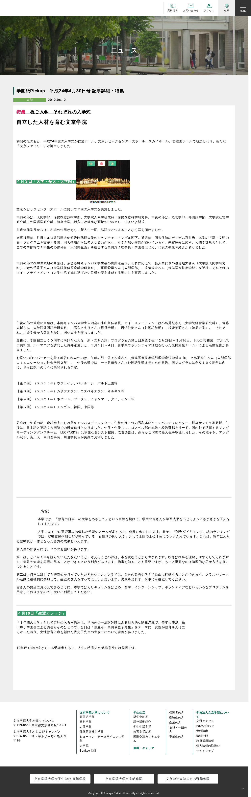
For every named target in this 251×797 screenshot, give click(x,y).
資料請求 (202, 730)
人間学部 (86, 726)
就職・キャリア (143, 748)
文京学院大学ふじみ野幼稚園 (188, 779)
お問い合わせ (205, 725)
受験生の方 (176, 717)
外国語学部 (87, 716)
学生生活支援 (142, 726)
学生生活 (139, 712)
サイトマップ (205, 750)
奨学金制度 (140, 716)
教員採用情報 (205, 740)
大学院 (84, 745)
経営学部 (86, 721)
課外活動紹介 (142, 721)
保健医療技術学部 (92, 731)
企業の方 (175, 722)
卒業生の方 (176, 736)
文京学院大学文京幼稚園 (123, 779)
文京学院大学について (95, 712)
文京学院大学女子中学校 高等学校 (60, 779)
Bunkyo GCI (88, 750)
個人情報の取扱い (208, 745)
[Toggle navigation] (243, 8)
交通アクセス (205, 720)
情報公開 (202, 735)
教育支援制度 (142, 731)
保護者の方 (176, 712)
